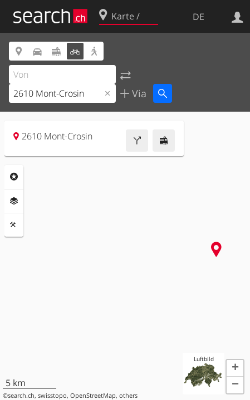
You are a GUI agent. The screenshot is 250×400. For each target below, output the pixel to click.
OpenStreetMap (93, 395)
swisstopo (52, 395)
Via (137, 93)
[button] (235, 368)
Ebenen (13, 201)
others (128, 395)
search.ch (21, 395)
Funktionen (13, 225)
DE (198, 17)
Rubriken (13, 176)
